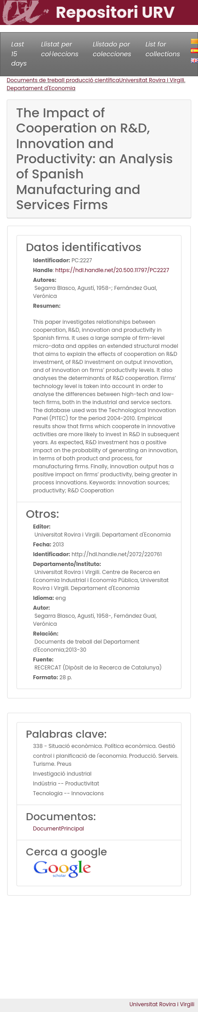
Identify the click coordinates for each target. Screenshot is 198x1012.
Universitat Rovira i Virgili (161, 1004)
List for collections (162, 49)
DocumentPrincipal (58, 828)
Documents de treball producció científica (63, 80)
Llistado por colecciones (112, 49)
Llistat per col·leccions (59, 49)
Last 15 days (19, 54)
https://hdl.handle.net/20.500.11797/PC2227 (112, 270)
